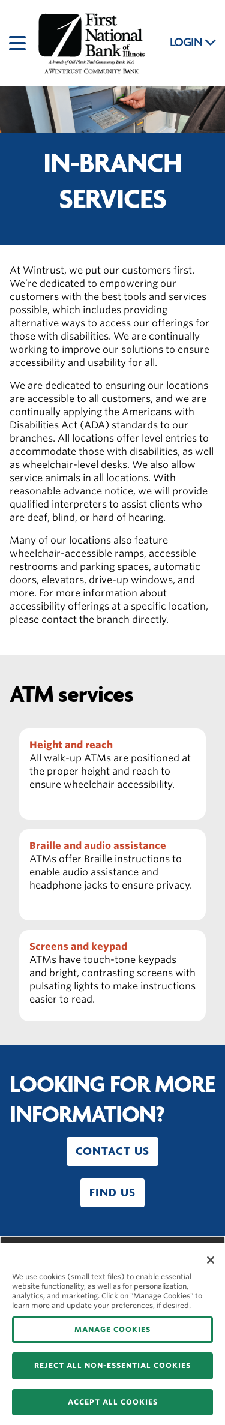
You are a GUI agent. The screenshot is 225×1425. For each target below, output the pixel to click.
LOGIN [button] (193, 42)
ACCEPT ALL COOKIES (113, 1401)
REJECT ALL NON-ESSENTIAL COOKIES (112, 1365)
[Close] (210, 1260)
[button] (112, 1151)
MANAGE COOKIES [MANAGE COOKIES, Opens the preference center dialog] (112, 1329)
